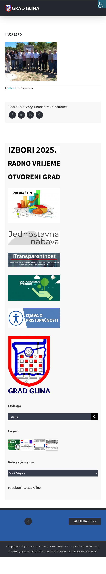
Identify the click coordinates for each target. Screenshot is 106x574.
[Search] (94, 416)
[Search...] (49, 416)
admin (11, 87)
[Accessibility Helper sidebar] (102, 4)
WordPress (67, 546)
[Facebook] (28, 521)
